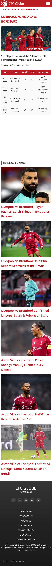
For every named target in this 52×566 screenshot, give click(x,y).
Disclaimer (26, 534)
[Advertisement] (26, 140)
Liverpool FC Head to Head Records (24, 9)
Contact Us (26, 516)
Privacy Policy (26, 530)
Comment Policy (26, 539)
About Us (26, 520)
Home (4, 9)
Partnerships (26, 525)
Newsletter (26, 511)
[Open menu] (48, 3)
